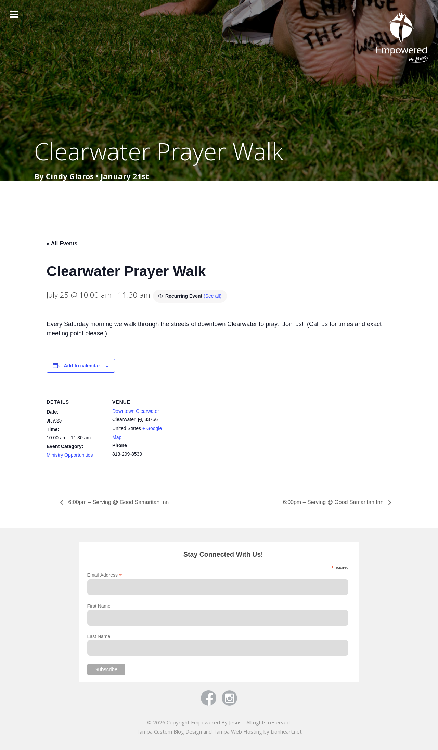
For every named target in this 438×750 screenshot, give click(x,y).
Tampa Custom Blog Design (169, 731)
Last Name (99, 636)
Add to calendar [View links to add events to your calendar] (82, 365)
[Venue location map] (214, 431)
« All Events (62, 243)
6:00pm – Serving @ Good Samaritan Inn (118, 502)
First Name (99, 606)
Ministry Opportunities (70, 455)
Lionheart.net (286, 731)
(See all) (212, 296)
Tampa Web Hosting (237, 731)
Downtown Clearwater (135, 411)
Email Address (104, 575)
